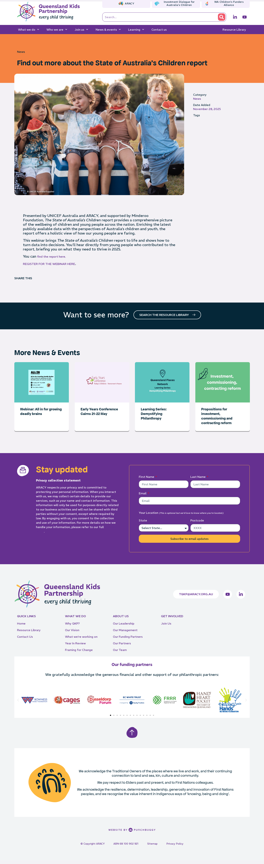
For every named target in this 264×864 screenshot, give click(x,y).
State (143, 524)
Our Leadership (123, 627)
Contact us (159, 29)
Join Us (166, 627)
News (21, 52)
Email (143, 497)
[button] (18, 704)
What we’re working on (81, 640)
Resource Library (234, 29)
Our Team (120, 653)
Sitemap (152, 847)
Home (21, 627)
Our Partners (122, 647)
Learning (136, 29)
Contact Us (25, 640)
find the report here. (51, 256)
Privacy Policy (174, 847)
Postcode (197, 524)
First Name (147, 480)
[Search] (221, 17)
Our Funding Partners (128, 640)
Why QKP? (72, 627)
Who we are (56, 29)
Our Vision (72, 634)
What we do (28, 29)
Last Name (198, 480)
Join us (81, 29)
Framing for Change (79, 653)
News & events (108, 29)
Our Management (125, 634)
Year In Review (75, 647)
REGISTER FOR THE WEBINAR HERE (49, 264)
